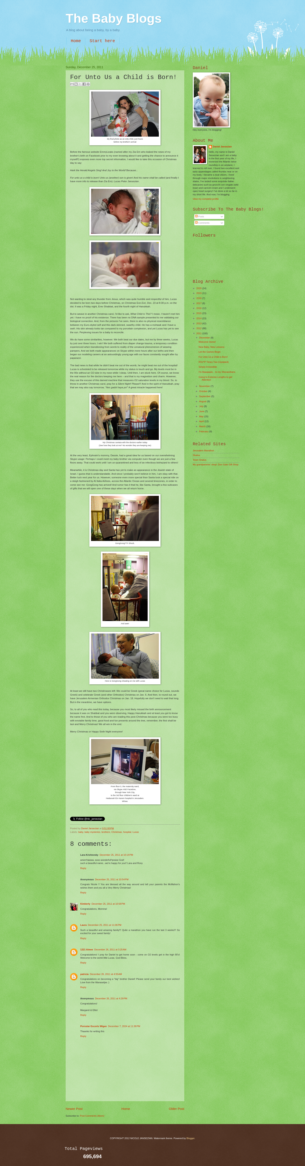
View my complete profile (206, 199)
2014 (199, 318)
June (202, 411)
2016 (199, 308)
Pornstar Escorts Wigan (93, 1026)
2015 (199, 313)
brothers (105, 832)
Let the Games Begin (210, 352)
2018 (199, 298)
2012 (199, 328)
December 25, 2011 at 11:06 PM (104, 925)
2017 (199, 303)
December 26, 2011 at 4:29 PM (111, 998)
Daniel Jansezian (90, 828)
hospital (127, 832)
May (201, 416)
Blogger (190, 1138)
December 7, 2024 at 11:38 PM (124, 1026)
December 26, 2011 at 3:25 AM (110, 949)
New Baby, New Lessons (212, 347)
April (201, 421)
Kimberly (85, 904)
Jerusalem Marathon (203, 450)
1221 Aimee (86, 949)
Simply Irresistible (208, 367)
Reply (83, 868)
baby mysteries (92, 832)
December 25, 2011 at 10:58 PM (108, 904)
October (203, 391)
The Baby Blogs (114, 18)
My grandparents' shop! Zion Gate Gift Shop (215, 464)
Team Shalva (199, 460)
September (205, 396)
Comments (202, 223)
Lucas (136, 832)
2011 (199, 333)
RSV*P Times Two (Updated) (214, 362)
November (205, 386)
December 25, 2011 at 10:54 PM (112, 879)
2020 (199, 288)
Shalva (196, 455)
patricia (84, 974)
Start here (102, 41)
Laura (83, 925)
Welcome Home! (207, 342)
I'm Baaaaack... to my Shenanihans (217, 372)
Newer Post (74, 1109)
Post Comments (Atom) (92, 1116)
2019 (199, 293)
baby (80, 832)
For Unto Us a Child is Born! (213, 357)
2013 (199, 323)
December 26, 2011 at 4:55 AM (106, 974)
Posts (199, 216)
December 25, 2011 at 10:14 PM (116, 855)
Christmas (116, 832)
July (201, 406)
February (204, 431)
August (203, 401)
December (205, 337)
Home (76, 41)
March (202, 426)
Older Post (176, 1109)
